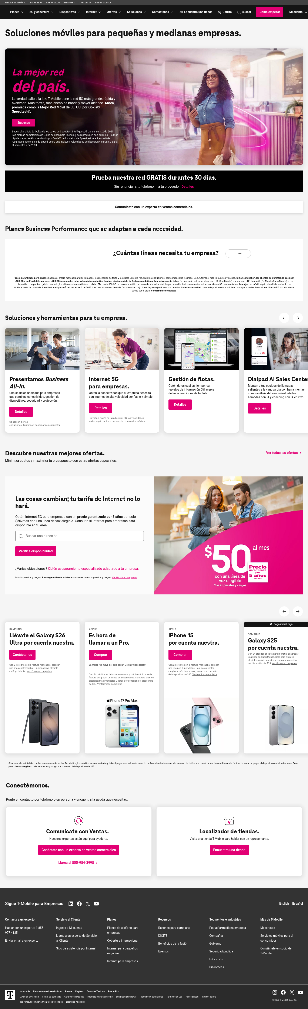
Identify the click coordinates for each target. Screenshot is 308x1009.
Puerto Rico (113, 991)
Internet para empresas (122, 961)
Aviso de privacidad (29, 997)
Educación (216, 959)
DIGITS (162, 935)
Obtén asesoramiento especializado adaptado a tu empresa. (93, 569)
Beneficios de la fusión (173, 943)
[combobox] (80, 536)
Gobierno (215, 943)
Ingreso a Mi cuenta (69, 927)
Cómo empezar (270, 12)
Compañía (216, 935)
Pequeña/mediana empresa (227, 927)
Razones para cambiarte (174, 927)
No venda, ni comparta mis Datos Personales (41, 1002)
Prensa (68, 991)
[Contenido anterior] (284, 318)
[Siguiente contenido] (298, 318)
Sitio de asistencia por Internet (76, 948)
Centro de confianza (51, 997)
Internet (91, 12)
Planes (14, 12)
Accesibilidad (192, 997)
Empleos (79, 991)
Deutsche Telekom (96, 991)
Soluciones (134, 12)
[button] (23, 122)
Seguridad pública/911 (126, 997)
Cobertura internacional (122, 940)
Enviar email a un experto (21, 940)
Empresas (36, 2)
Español (297, 903)
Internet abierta (209, 997)
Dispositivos (67, 12)
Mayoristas (267, 927)
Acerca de (25, 991)
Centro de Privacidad (74, 997)
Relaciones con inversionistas (47, 991)
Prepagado (53, 2)
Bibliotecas (216, 967)
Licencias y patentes (76, 1002)
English (284, 903)
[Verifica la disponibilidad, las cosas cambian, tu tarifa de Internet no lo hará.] (35, 551)
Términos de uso (174, 997)
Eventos (163, 951)
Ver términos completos (163, 290)
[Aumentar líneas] (240, 254)
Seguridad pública (221, 951)
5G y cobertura (39, 12)
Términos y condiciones (152, 997)
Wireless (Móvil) (16, 2)
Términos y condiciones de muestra (41, 425)
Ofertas (112, 12)
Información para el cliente (100, 997)
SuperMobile (103, 2)
